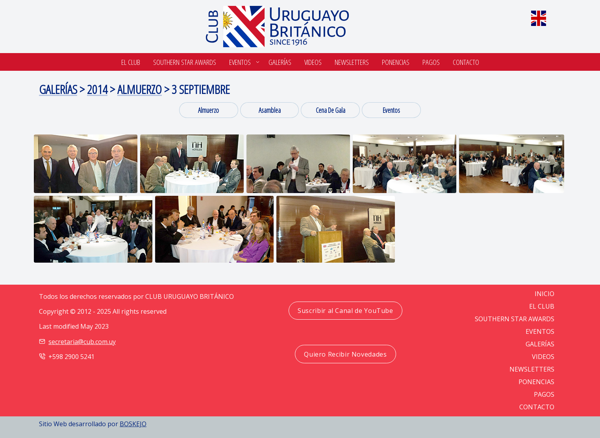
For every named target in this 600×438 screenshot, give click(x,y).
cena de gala (330, 110)
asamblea (270, 110)
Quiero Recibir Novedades (345, 354)
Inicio (544, 293)
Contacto (466, 62)
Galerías (280, 62)
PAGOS (544, 394)
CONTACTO (536, 407)
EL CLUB (541, 306)
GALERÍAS (540, 344)
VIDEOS (543, 356)
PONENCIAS (536, 381)
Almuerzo (139, 89)
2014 (97, 89)
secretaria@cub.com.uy (82, 341)
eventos (391, 110)
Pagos (431, 62)
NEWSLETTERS (531, 369)
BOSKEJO (133, 424)
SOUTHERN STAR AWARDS (184, 62)
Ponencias (395, 62)
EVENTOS (540, 331)
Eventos (240, 62)
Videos (313, 62)
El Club (130, 62)
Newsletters (352, 62)
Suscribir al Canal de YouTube (345, 310)
